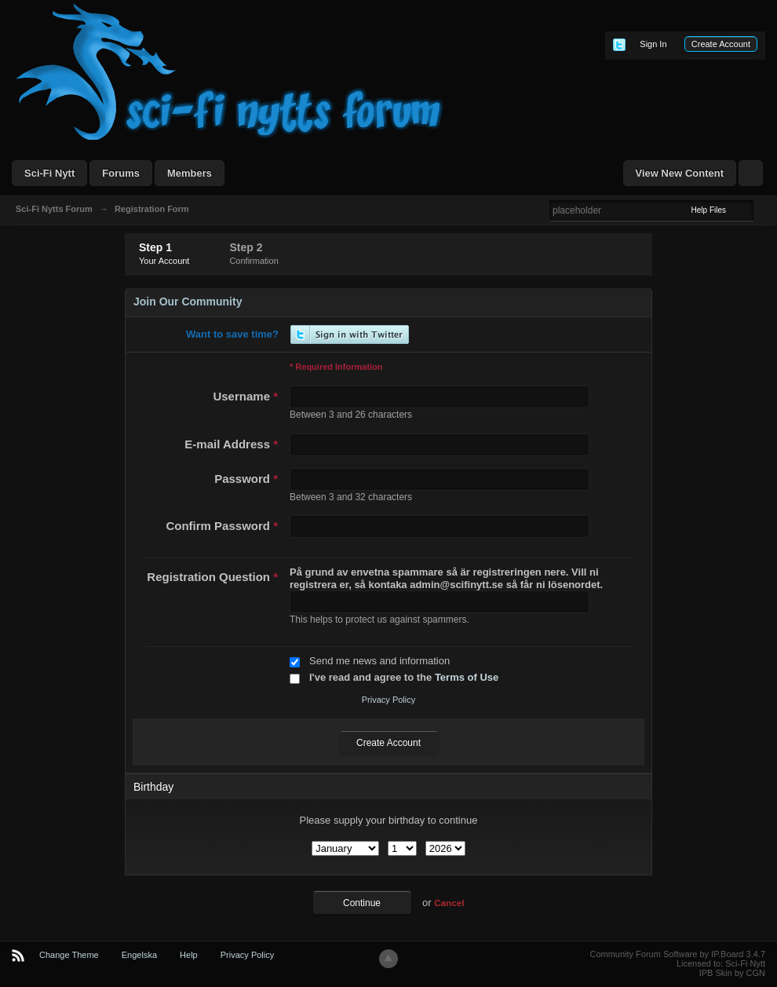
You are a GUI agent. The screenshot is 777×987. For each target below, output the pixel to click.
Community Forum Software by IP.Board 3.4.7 (677, 954)
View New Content (680, 173)
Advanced (763, 209)
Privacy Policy (388, 699)
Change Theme (69, 955)
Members (189, 173)
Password (246, 478)
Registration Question (212, 576)
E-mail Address (231, 444)
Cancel (449, 902)
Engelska (139, 955)
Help (189, 955)
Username (245, 396)
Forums (121, 173)
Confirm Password (222, 525)
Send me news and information (379, 661)
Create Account (720, 44)
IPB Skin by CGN (732, 973)
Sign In (653, 44)
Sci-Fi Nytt (49, 173)
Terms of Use (466, 677)
